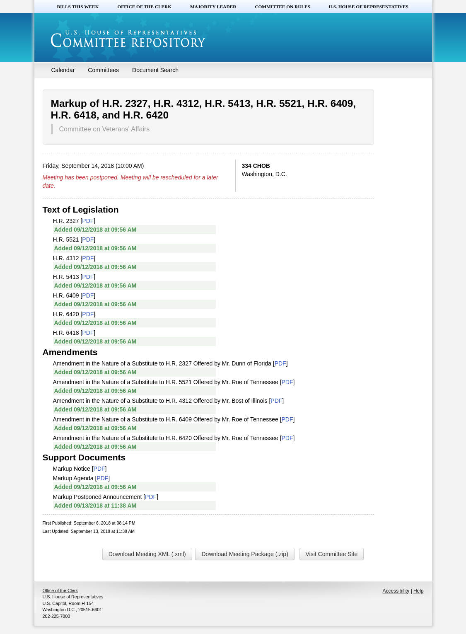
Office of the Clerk (144, 6)
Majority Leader (213, 6)
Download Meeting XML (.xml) (147, 554)
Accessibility (396, 591)
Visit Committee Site (332, 554)
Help (418, 591)
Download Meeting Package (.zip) (244, 554)
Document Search (155, 70)
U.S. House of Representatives (368, 6)
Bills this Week (78, 6)
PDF (88, 221)
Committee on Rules (282, 6)
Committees (103, 70)
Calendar (63, 70)
